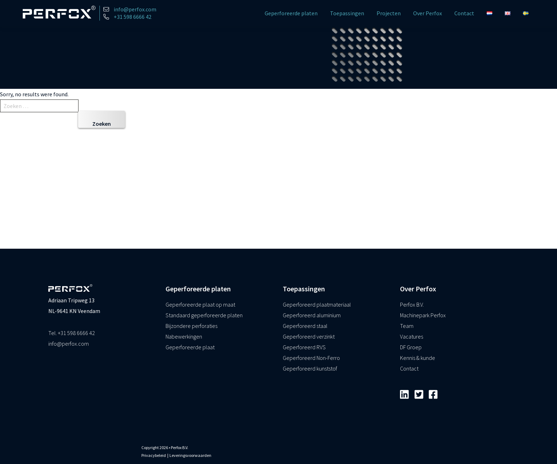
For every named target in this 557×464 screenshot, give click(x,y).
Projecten (389, 13)
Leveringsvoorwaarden (190, 455)
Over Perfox (427, 13)
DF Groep (411, 347)
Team (406, 325)
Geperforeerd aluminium (312, 315)
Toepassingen (347, 13)
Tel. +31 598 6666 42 (71, 332)
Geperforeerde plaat (190, 347)
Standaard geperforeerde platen (204, 315)
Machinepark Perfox (423, 315)
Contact (464, 13)
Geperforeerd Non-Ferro (311, 357)
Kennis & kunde (417, 357)
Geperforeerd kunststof (310, 368)
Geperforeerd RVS (304, 347)
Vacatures (411, 336)
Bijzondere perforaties (191, 325)
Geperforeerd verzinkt (309, 336)
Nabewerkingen (184, 336)
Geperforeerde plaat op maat (200, 304)
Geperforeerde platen (291, 13)
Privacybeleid (153, 455)
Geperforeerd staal (305, 325)
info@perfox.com (68, 343)
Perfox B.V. (412, 304)
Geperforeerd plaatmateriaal (317, 304)
